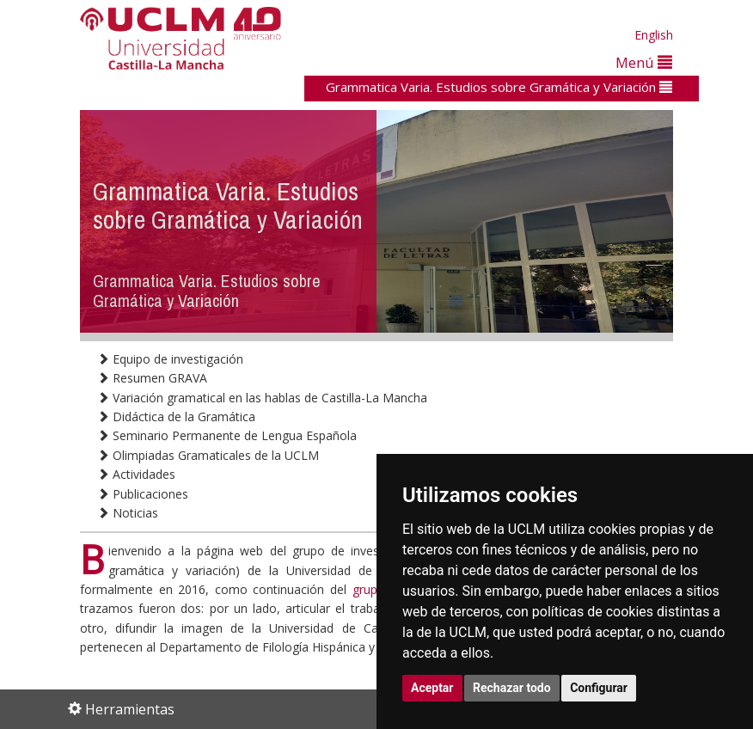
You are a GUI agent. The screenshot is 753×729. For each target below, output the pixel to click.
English (653, 35)
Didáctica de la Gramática (176, 416)
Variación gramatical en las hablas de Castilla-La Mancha (262, 397)
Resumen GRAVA (152, 378)
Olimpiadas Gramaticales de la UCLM (208, 455)
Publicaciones (142, 494)
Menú (643, 62)
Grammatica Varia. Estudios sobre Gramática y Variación (499, 86)
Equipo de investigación (170, 359)
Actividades (136, 474)
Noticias (127, 513)
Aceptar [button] (432, 688)
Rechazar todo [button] (512, 688)
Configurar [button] (599, 688)
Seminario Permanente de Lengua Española (227, 435)
